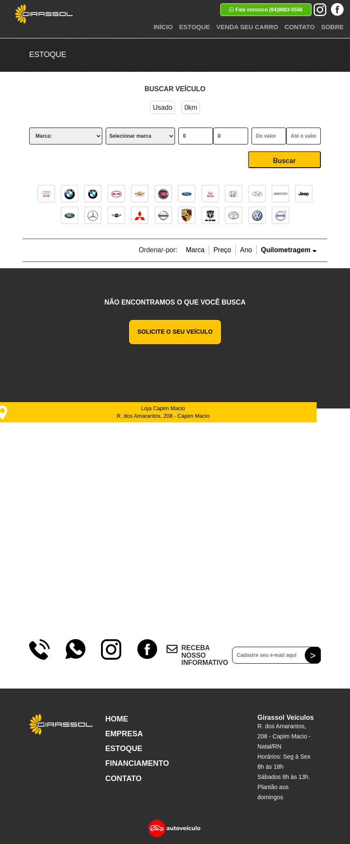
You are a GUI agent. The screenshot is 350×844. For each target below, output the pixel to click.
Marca (195, 249)
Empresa (124, 734)
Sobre (332, 26)
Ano (246, 249)
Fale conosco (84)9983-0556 (265, 10)
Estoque (194, 26)
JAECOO (280, 194)
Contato (299, 26)
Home (116, 719)
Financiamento (137, 763)
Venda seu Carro (247, 26)
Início (163, 26)
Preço (222, 249)
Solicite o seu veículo (175, 331)
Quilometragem (289, 249)
